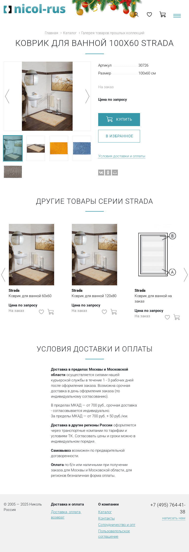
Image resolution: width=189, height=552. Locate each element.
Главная (51, 33)
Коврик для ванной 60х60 (30, 293)
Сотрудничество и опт (116, 525)
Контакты (106, 518)
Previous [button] (4, 275)
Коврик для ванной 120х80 (94, 293)
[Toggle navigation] (176, 17)
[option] (31, 272)
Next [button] (185, 275)
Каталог (70, 33)
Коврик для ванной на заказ (157, 296)
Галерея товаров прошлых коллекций (112, 33)
